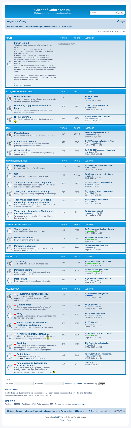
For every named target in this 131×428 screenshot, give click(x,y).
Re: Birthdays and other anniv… (99, 261)
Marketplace (20, 279)
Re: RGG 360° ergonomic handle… (100, 150)
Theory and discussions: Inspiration (33, 182)
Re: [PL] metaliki (92, 322)
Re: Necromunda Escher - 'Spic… (99, 229)
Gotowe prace (24, 304)
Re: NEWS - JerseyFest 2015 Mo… (100, 141)
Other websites (22, 150)
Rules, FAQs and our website (19, 92)
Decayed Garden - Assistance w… (99, 182)
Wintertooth (91, 184)
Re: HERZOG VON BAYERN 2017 (99, 334)
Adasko (90, 345)
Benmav (90, 107)
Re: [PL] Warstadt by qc (95, 313)
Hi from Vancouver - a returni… (98, 117)
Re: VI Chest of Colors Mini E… (98, 246)
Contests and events (25, 141)
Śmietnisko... (23, 354)
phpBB (56, 417)
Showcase (19, 166)
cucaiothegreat (93, 281)
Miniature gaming (23, 270)
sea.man (90, 231)
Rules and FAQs (22, 96)
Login (7, 380)
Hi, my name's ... (22, 117)
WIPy (19, 313)
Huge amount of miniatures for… (99, 279)
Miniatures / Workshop (16, 161)
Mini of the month (23, 237)
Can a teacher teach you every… (99, 191)
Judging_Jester (93, 213)
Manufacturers (21, 133)
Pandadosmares (94, 263)
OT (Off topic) (12, 257)
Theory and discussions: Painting (32, 191)
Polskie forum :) (13, 289)
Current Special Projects (18, 224)
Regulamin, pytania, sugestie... (33, 294)
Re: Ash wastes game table (96, 270)
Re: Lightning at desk (94, 211)
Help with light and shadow (96, 200)
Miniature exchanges (25, 246)
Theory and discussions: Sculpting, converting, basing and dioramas (33, 201)
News (8, 128)
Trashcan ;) (20, 261)
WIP (16, 174)
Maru (89, 363)
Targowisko (39, 358)
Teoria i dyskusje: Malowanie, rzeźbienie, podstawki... (32, 323)
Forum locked (21, 43)
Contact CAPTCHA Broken (96, 105)
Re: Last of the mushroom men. (98, 166)
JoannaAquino (93, 143)
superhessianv (93, 119)
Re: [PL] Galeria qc (93, 304)
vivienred (90, 152)
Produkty (21, 343)
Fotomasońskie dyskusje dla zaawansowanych (32, 364)
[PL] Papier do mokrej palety (97, 343)
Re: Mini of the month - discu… (98, 237)
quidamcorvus (93, 306)
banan (89, 324)
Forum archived (92, 96)
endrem (90, 248)
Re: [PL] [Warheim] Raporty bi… (99, 354)
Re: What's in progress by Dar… (99, 174)
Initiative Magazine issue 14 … (98, 133)
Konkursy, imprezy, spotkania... (33, 334)
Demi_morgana (93, 272)
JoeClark (90, 193)
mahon (90, 98)
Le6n (89, 176)
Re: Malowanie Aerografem (96, 294)
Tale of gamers (22, 229)
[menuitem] (22, 22)
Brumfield (91, 168)
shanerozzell (92, 135)
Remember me (91, 383)
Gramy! (28, 358)
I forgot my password (73, 383)
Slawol (90, 296)
